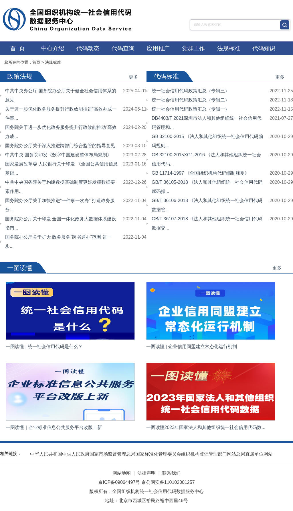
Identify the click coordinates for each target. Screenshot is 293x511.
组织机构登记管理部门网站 (208, 454)
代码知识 (263, 48)
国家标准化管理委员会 (158, 454)
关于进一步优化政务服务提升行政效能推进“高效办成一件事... (60, 114)
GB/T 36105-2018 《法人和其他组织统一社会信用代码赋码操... (207, 187)
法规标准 (228, 48)
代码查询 (123, 48)
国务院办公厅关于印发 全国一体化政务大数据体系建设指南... (60, 223)
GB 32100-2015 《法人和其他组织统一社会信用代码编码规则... (207, 141)
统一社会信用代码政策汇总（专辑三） (190, 90)
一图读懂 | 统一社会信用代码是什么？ (44, 346)
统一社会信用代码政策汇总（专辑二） (190, 99)
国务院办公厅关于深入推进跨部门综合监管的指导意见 (60, 145)
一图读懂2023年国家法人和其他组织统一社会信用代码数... (206, 427)
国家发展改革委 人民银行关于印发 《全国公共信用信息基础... (61, 168)
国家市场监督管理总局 (112, 454)
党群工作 (193, 48)
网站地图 (121, 473)
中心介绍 (52, 48)
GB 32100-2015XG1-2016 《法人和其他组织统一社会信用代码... (206, 159)
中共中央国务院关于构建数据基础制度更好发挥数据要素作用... (60, 187)
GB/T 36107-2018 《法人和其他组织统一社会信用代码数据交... (207, 223)
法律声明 (146, 473)
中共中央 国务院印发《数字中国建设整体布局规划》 (58, 154)
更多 (133, 77)
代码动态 (87, 48)
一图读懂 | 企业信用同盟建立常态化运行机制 (191, 346)
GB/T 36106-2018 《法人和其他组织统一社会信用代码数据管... (207, 205)
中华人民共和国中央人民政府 (60, 454)
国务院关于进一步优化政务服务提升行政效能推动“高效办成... (60, 132)
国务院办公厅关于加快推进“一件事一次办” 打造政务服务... (60, 205)
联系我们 (171, 473)
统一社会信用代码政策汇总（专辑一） (190, 109)
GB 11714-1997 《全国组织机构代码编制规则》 (200, 173)
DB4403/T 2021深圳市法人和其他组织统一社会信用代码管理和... (207, 123)
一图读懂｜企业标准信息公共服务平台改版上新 (54, 427)
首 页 (17, 48)
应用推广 (158, 48)
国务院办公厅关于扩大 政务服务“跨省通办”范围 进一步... (58, 242)
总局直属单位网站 (254, 454)
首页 (36, 62)
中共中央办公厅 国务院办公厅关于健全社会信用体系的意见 (60, 95)
